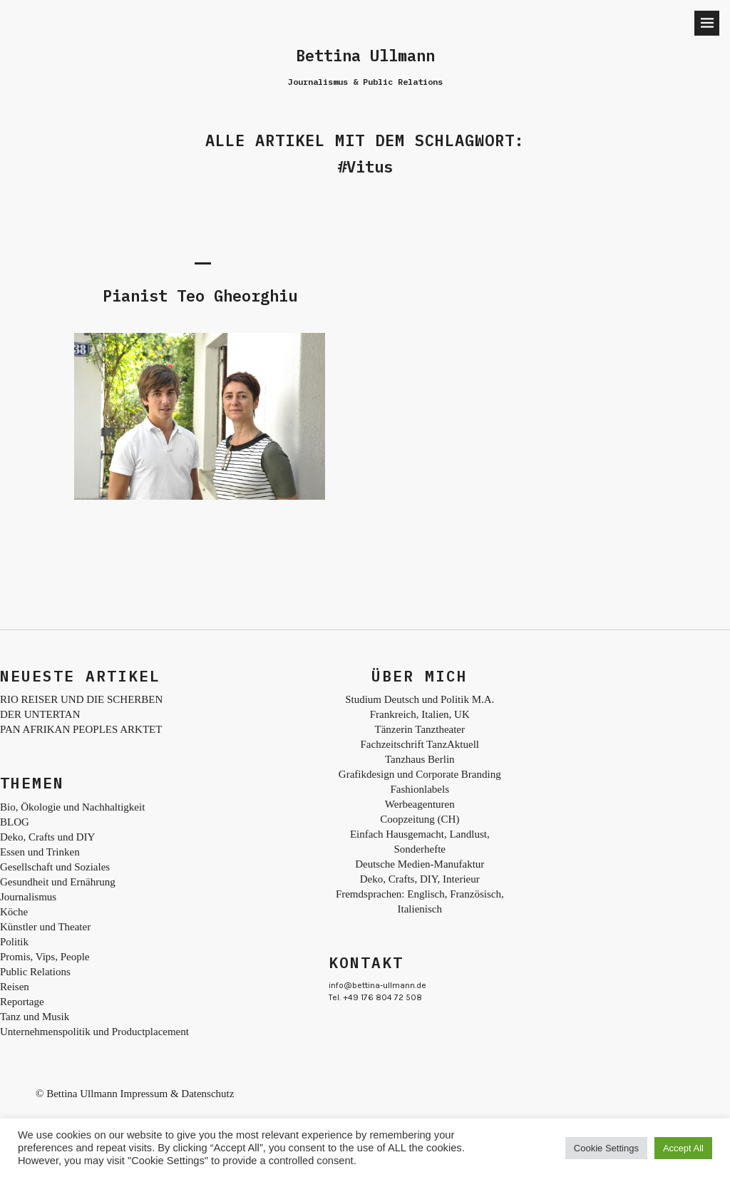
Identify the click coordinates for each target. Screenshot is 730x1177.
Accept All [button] (683, 1148)
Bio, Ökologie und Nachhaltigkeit (72, 807)
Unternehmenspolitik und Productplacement (94, 1031)
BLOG (14, 822)
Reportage (22, 1001)
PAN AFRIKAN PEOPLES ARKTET (81, 729)
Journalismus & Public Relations (365, 81)
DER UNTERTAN (40, 714)
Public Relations (35, 971)
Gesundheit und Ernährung (57, 882)
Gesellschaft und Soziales (55, 867)
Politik (14, 941)
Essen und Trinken (40, 852)
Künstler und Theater (45, 926)
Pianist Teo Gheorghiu (200, 295)
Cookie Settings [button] (606, 1148)
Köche (14, 912)
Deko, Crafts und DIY (47, 837)
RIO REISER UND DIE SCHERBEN (81, 699)
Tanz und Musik (34, 1016)
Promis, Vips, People (45, 956)
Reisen (14, 986)
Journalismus (28, 897)
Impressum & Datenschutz (177, 1093)
